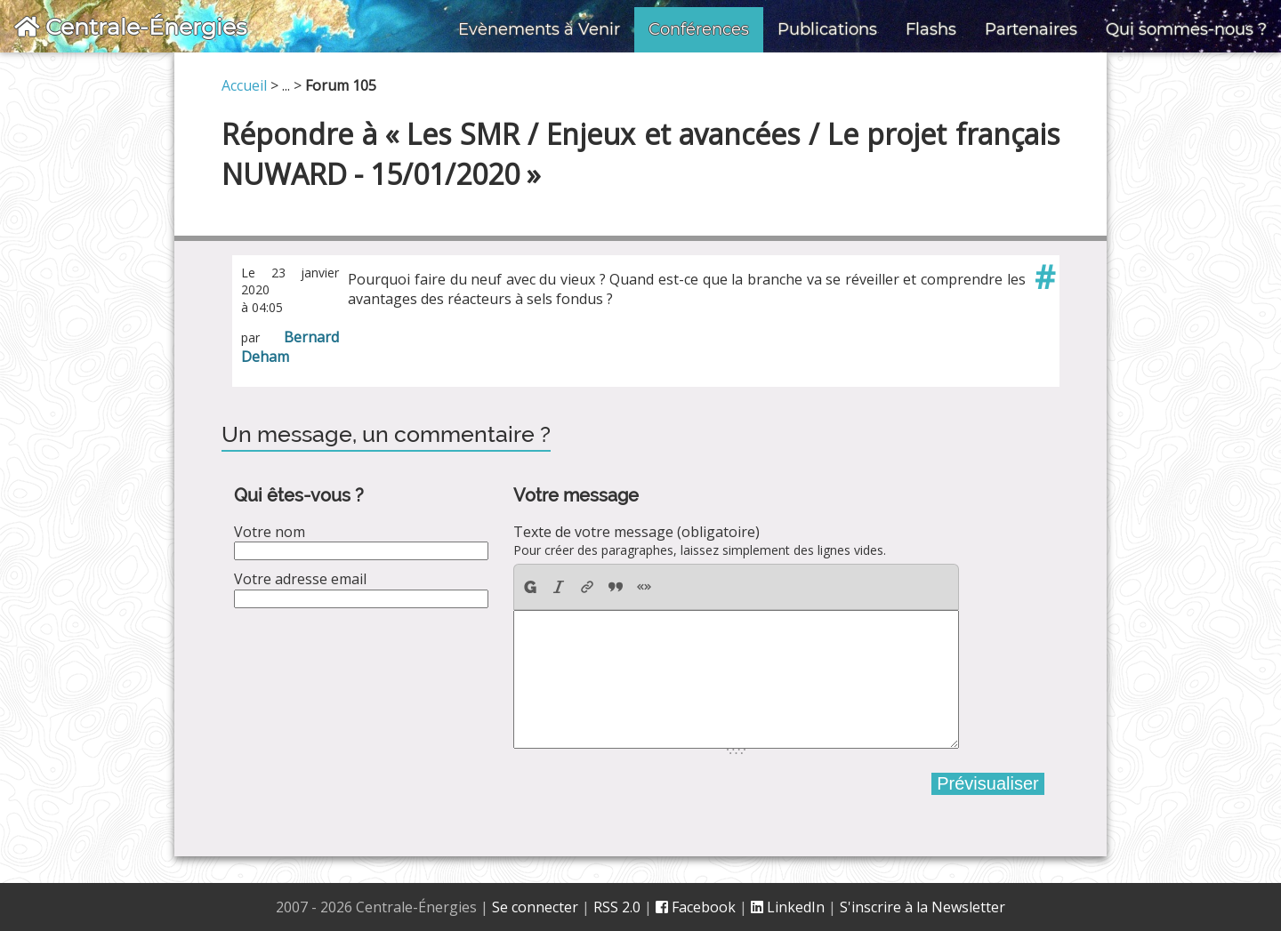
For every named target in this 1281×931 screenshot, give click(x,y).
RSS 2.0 (616, 907)
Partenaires (1031, 29)
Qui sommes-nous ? (1186, 29)
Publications (827, 29)
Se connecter (535, 907)
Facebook (696, 907)
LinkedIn (788, 907)
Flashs (931, 29)
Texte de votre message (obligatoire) (636, 532)
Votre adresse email (300, 579)
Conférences (699, 29)
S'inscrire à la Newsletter (922, 907)
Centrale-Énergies (130, 26)
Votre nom (269, 532)
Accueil (244, 85)
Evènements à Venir (539, 29)
